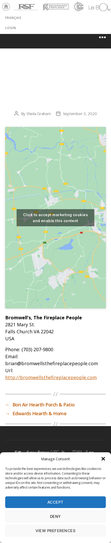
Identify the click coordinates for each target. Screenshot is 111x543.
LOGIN (10, 28)
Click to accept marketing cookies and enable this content (55, 218)
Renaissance (55, 5)
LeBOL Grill (95, 7)
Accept (55, 502)
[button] (103, 458)
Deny (55, 516)
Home (4, 7)
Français (13, 18)
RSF (17, 5)
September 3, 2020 (80, 113)
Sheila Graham (38, 113)
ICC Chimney (78, 7)
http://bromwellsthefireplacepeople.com (51, 377)
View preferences (56, 530)
